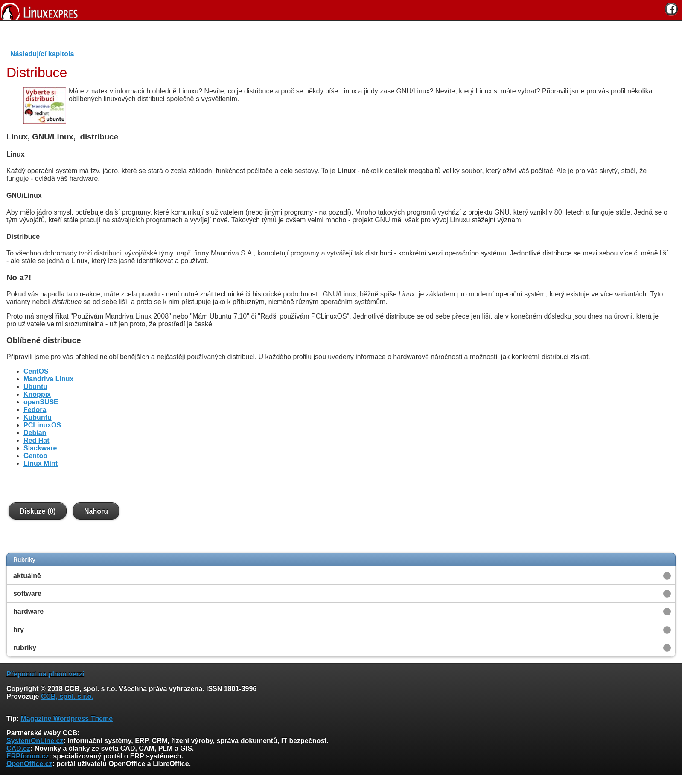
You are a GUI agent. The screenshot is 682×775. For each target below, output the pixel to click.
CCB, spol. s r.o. (67, 696)
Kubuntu (37, 417)
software (27, 593)
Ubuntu (35, 386)
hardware (28, 611)
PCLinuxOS (42, 425)
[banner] (341, 10)
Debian (34, 432)
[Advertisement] (338, 38)
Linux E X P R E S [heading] (341, 10)
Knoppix (37, 394)
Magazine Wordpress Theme (66, 718)
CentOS (36, 371)
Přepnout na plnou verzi (45, 674)
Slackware (40, 448)
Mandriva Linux (48, 379)
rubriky (24, 647)
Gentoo (35, 455)
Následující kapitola (42, 54)
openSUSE (40, 402)
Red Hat (36, 440)
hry (18, 629)
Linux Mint (40, 463)
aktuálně (27, 575)
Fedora (34, 409)
